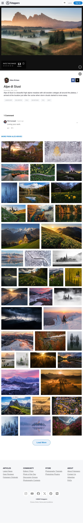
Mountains (35, 100)
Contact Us (71, 474)
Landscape (8, 100)
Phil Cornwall (11, 121)
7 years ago (20, 121)
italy (26, 100)
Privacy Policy (34, 502)
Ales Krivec (14, 80)
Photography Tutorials (53, 471)
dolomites (18, 100)
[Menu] (2, 3)
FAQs (69, 480)
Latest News (7, 471)
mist (49, 100)
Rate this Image (9, 63)
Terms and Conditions (46, 502)
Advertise (71, 477)
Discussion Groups (30, 477)
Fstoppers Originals (10, 477)
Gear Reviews (8, 474)
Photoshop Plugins (52, 474)
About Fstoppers (73, 471)
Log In (70, 3)
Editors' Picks (28, 471)
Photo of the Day (29, 474)
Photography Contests (31, 480)
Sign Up (78, 3)
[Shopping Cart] (64, 3)
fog (43, 100)
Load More (41, 442)
